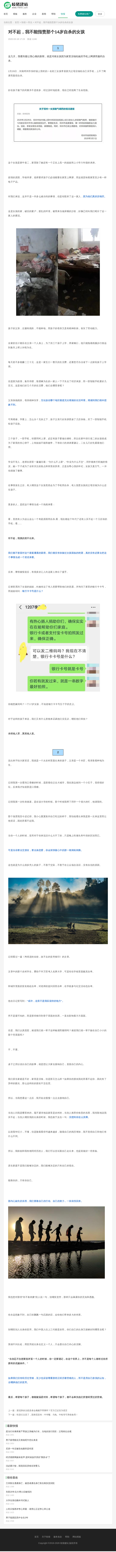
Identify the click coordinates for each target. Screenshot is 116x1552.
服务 (26, 14)
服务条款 (57, 1537)
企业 (36, 14)
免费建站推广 (89, 14)
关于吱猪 (46, 1537)
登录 (105, 14)
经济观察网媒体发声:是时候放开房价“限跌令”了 (28, 1458)
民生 (30, 23)
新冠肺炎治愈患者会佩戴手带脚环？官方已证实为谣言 (42, 1411)
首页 (6, 14)
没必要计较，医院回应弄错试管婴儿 (23, 1466)
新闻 (47, 14)
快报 (67, 14)
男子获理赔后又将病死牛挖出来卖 (22, 1441)
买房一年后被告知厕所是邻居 (19, 1449)
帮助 (57, 14)
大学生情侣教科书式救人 (17, 1501)
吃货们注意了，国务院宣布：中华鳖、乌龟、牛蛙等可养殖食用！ (47, 1415)
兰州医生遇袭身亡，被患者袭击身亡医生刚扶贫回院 (30, 1484)
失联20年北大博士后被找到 (19, 1492)
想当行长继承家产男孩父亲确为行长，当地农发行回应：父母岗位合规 (38, 1432)
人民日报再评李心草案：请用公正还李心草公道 (28, 1510)
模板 (16, 14)
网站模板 (76, 1537)
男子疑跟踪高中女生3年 (17, 1518)
